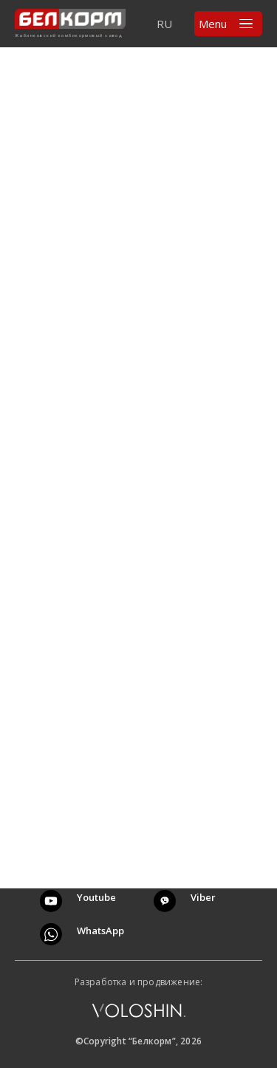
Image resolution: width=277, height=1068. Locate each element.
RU (164, 23)
